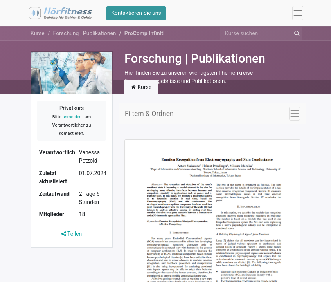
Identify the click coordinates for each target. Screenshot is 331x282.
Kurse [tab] (141, 87)
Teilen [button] (71, 234)
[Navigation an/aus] (294, 114)
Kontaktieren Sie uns (136, 13)
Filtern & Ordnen (149, 114)
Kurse (38, 33)
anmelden (71, 116)
